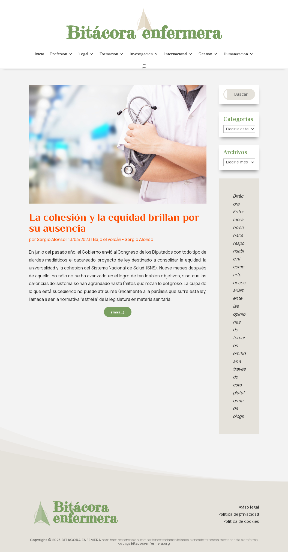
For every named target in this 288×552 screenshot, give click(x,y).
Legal (83, 53)
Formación (109, 53)
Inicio (39, 53)
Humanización (236, 53)
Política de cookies (241, 521)
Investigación (141, 53)
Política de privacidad (238, 514)
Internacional (175, 53)
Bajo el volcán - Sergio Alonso (123, 239)
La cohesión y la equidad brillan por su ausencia (114, 222)
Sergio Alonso (51, 239)
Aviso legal (249, 507)
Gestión (205, 53)
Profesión (58, 53)
